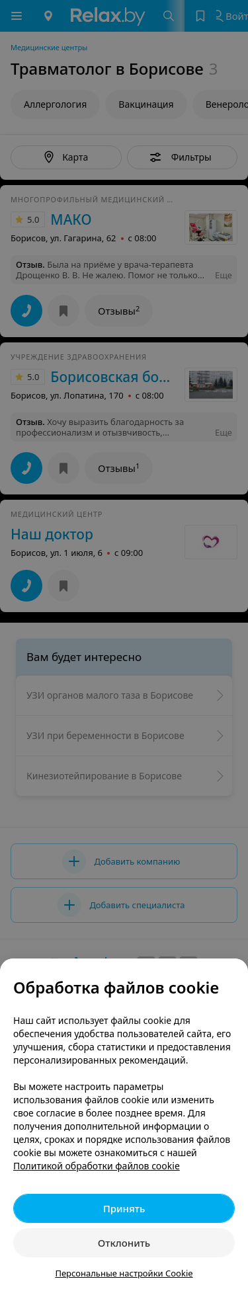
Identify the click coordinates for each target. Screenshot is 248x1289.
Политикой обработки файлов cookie (96, 1165)
